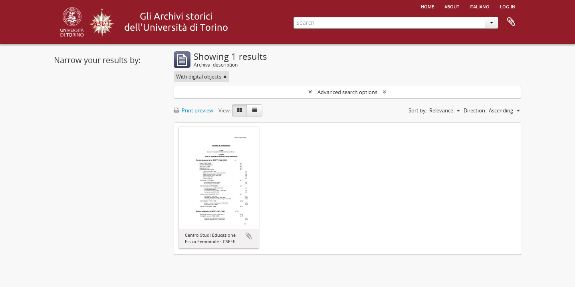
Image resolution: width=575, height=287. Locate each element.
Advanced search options (347, 92)
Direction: (475, 110)
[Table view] (254, 110)
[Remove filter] (225, 77)
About (451, 6)
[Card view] (239, 110)
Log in (508, 6)
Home (427, 6)
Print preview (193, 110)
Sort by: (417, 110)
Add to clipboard (249, 236)
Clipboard (511, 22)
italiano (480, 6)
